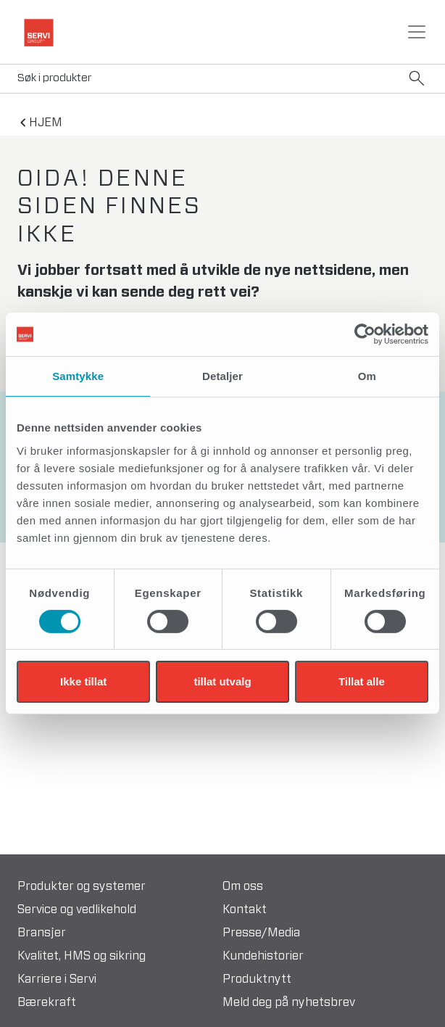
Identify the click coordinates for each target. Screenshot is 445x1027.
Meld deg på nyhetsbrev (288, 1002)
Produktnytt (256, 979)
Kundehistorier (263, 956)
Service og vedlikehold (76, 909)
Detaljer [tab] (222, 376)
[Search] (222, 79)
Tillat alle (361, 681)
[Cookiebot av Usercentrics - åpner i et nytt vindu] (364, 334)
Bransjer (41, 933)
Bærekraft (46, 1002)
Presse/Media (261, 933)
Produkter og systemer (81, 886)
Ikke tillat (83, 681)
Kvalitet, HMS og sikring (81, 956)
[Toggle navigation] (417, 32)
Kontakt (244, 909)
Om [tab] (367, 376)
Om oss (242, 886)
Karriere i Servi (56, 979)
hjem (45, 122)
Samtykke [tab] (78, 376)
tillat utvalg (222, 681)
